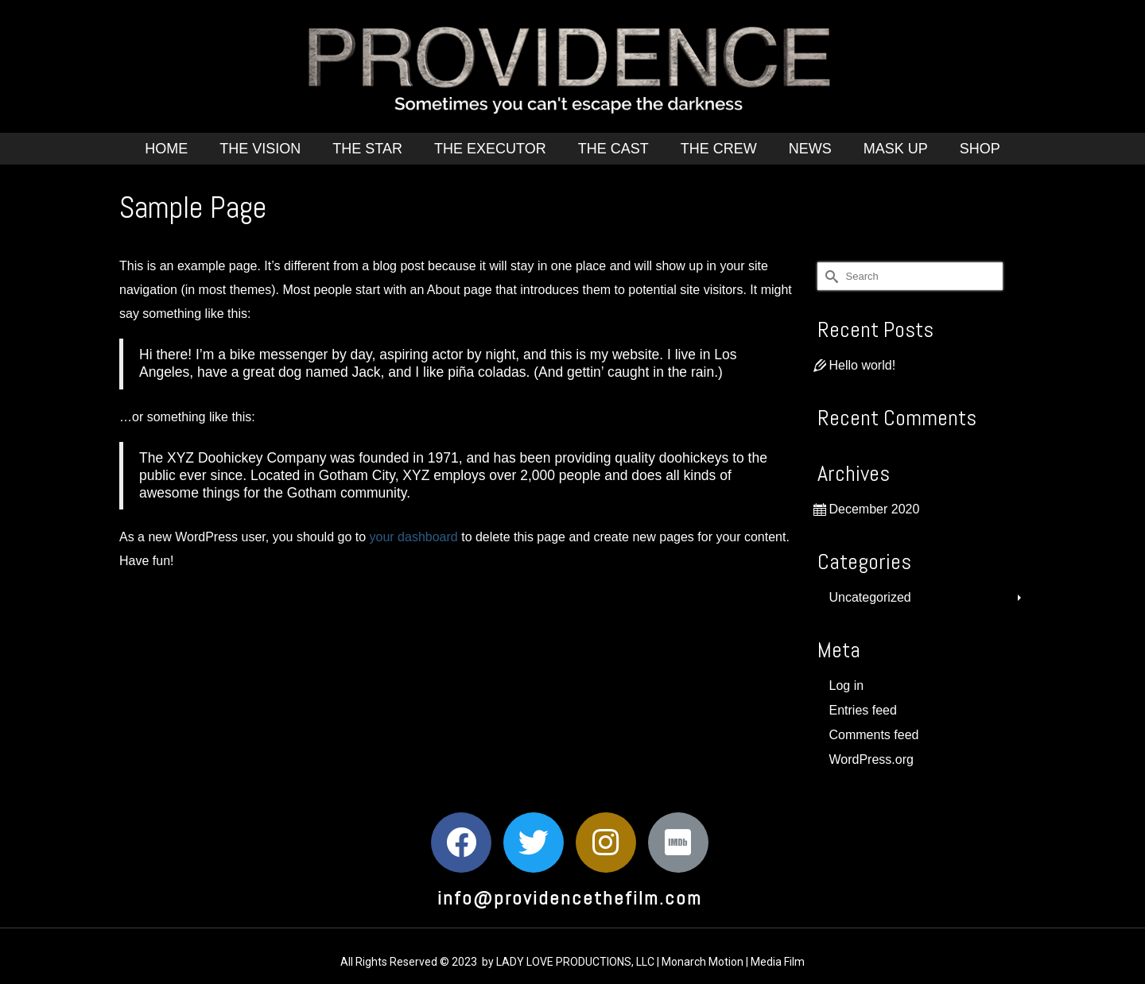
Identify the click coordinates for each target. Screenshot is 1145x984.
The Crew (719, 149)
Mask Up (896, 149)
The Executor (490, 149)
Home (166, 149)
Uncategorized (870, 597)
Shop (980, 149)
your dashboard (414, 537)
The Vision (260, 149)
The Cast (613, 149)
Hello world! (862, 365)
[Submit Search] (829, 276)
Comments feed (874, 735)
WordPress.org (871, 759)
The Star (367, 149)
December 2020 (874, 509)
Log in (846, 685)
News (810, 149)
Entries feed (863, 710)
